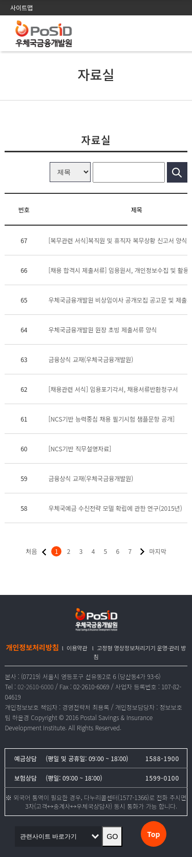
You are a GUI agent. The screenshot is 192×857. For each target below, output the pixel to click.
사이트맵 (21, 7)
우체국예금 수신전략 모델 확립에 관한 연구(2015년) (115, 508)
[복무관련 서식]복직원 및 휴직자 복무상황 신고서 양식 (117, 240)
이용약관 (77, 648)
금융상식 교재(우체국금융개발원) (90, 359)
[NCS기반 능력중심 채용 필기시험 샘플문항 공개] (111, 418)
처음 (31, 551)
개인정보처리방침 (32, 647)
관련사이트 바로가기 (51, 836)
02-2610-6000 (35, 686)
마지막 (158, 551)
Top (153, 834)
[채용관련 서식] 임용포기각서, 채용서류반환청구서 (113, 389)
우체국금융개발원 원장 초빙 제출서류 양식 (102, 329)
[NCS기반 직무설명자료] (79, 448)
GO (112, 836)
